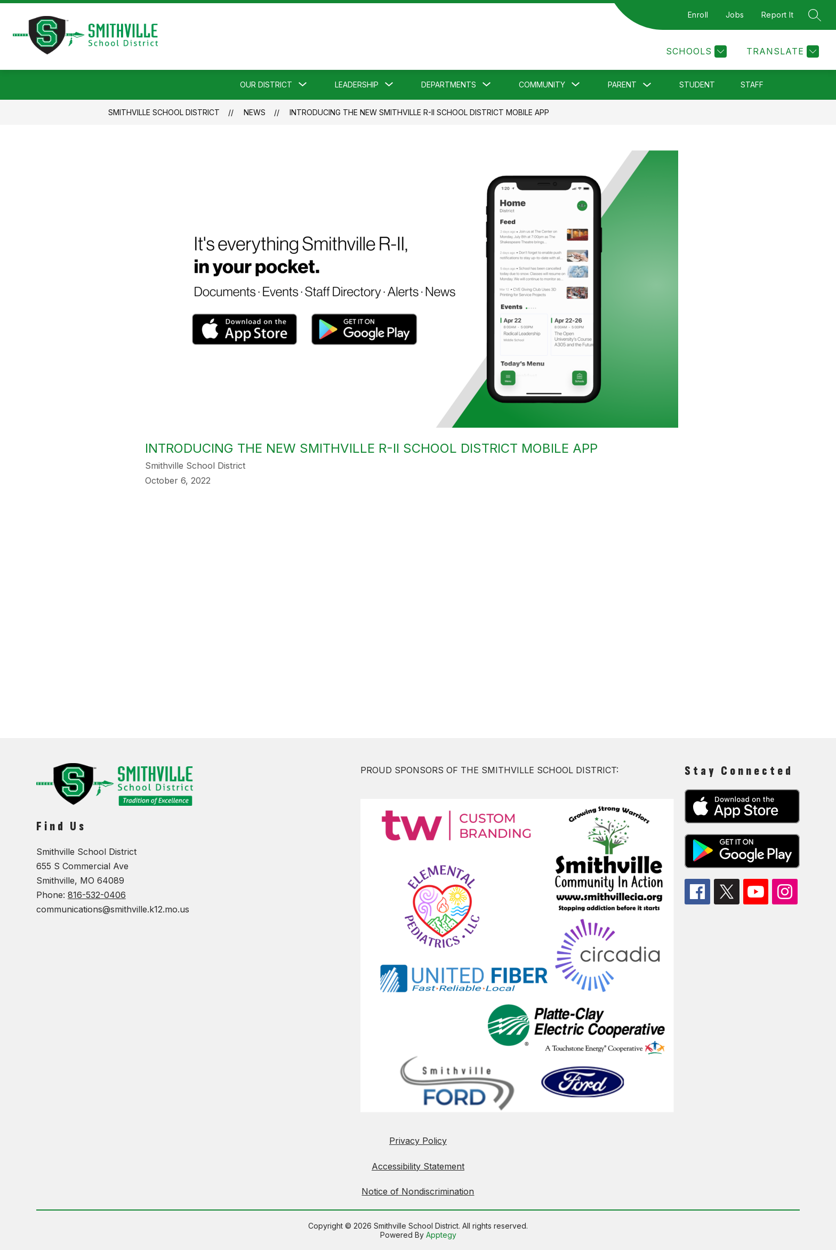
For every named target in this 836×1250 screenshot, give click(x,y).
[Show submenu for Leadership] (357, 84)
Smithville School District (164, 112)
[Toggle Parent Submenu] (647, 85)
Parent (622, 84)
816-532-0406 (97, 895)
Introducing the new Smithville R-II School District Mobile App (419, 112)
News (255, 112)
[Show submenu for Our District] (266, 84)
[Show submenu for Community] (542, 84)
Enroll (698, 14)
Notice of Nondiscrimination (417, 1191)
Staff (752, 84)
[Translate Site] (781, 51)
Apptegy (441, 1234)
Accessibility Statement (418, 1166)
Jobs (735, 14)
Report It (777, 14)
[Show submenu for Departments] (448, 84)
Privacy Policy (418, 1140)
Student (697, 84)
